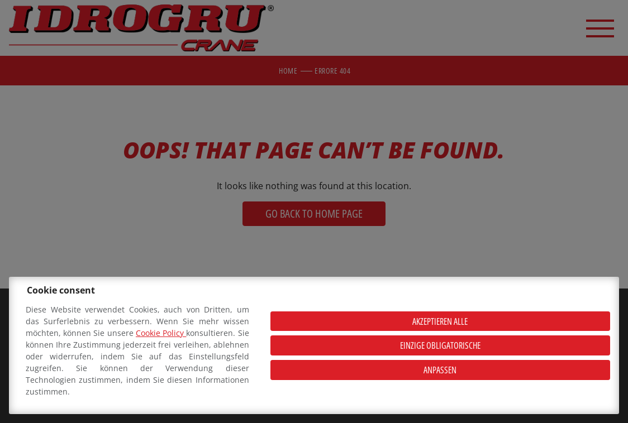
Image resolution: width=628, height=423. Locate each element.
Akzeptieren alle (440, 321)
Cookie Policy (161, 333)
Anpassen (440, 370)
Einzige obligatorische (440, 345)
